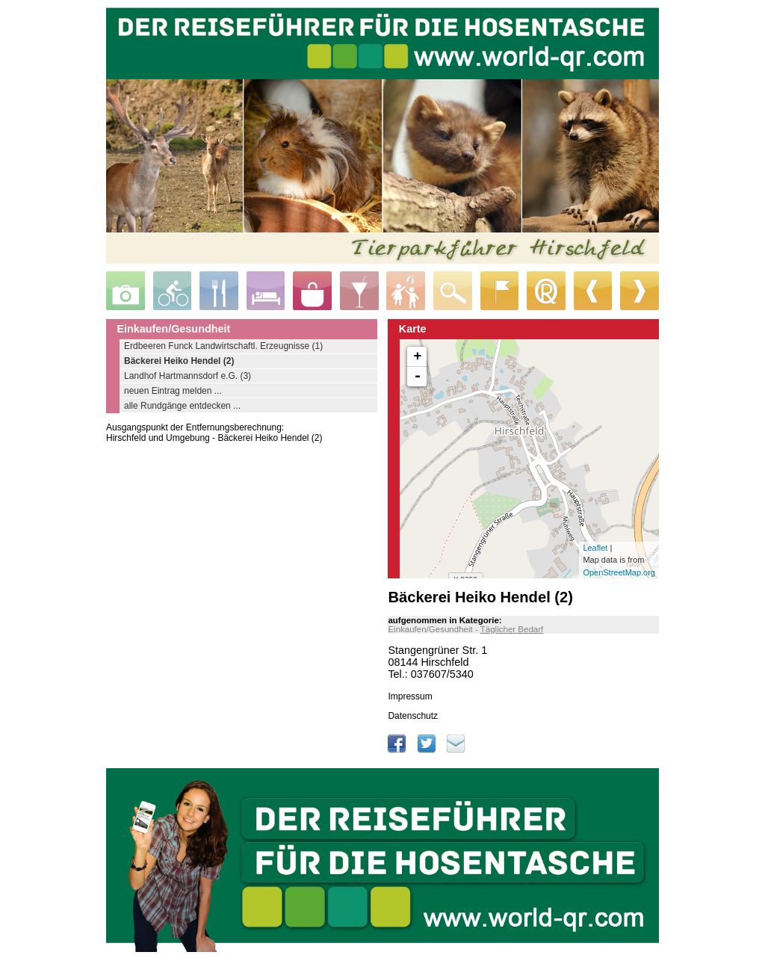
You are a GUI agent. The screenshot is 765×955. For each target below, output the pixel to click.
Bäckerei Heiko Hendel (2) (179, 361)
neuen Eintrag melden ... (173, 391)
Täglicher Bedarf (512, 629)
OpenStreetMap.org (619, 572)
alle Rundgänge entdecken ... (182, 406)
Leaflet (595, 547)
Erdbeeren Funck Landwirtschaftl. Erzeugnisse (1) (223, 346)
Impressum (410, 696)
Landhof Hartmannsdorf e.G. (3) (187, 376)
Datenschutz (413, 716)
